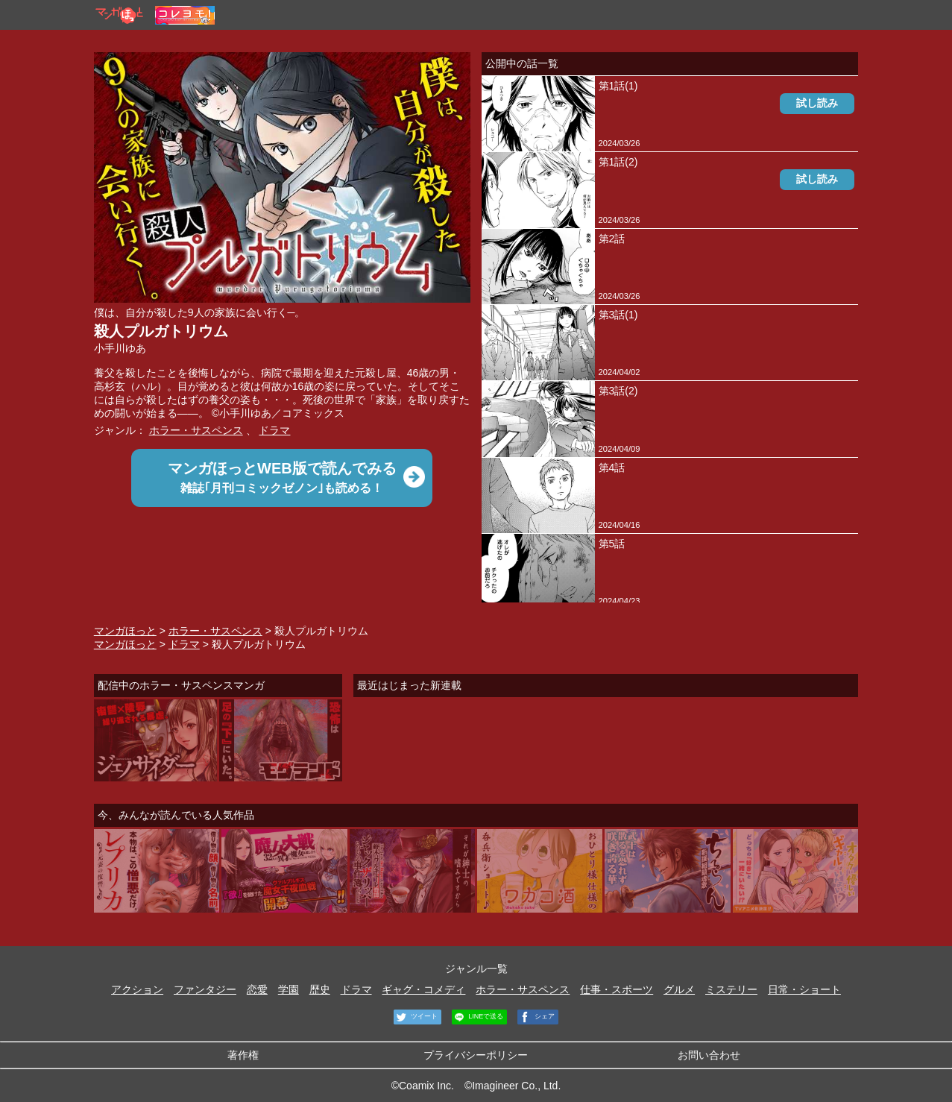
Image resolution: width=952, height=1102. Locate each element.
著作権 (243, 1055)
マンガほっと (125, 631)
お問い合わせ (709, 1055)
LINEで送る (478, 1017)
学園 (288, 989)
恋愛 (257, 989)
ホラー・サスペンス (196, 430)
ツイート (416, 1017)
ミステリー (731, 989)
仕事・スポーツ (616, 989)
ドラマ (274, 430)
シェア (536, 1017)
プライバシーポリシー (475, 1055)
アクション (137, 989)
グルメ (679, 989)
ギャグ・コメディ (423, 989)
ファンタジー (205, 989)
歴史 (319, 989)
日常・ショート (804, 989)
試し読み (817, 103)
